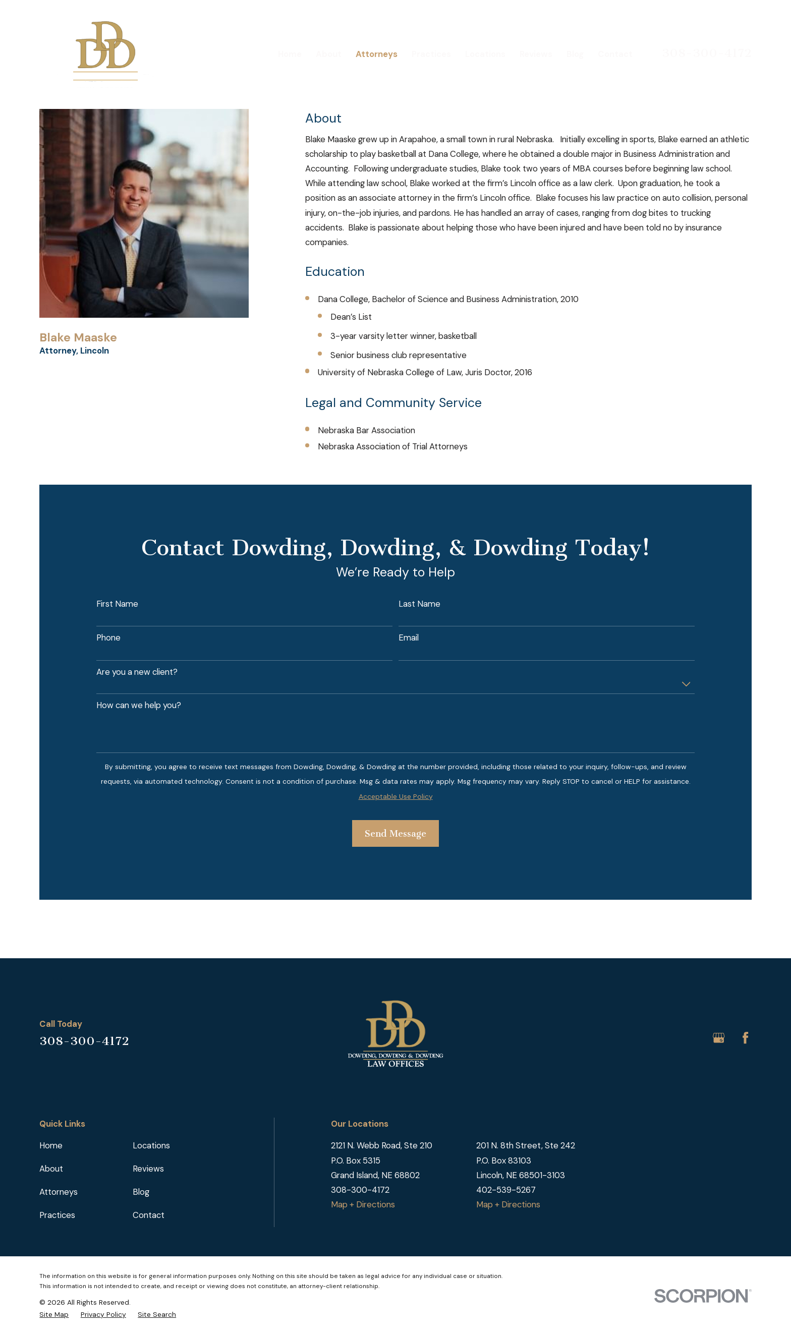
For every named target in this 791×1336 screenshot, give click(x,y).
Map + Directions (363, 1204)
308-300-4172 (707, 53)
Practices (57, 1215)
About (51, 1168)
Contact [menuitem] (615, 54)
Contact (148, 1215)
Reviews (148, 1168)
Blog (141, 1191)
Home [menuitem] (290, 54)
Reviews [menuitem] (536, 54)
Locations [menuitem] (485, 54)
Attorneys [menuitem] (377, 54)
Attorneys (58, 1191)
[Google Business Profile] (718, 1037)
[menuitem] (54, 1314)
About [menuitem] (329, 54)
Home (51, 1145)
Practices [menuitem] (431, 54)
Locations (151, 1145)
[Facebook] (745, 1037)
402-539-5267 (506, 1189)
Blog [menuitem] (575, 54)
